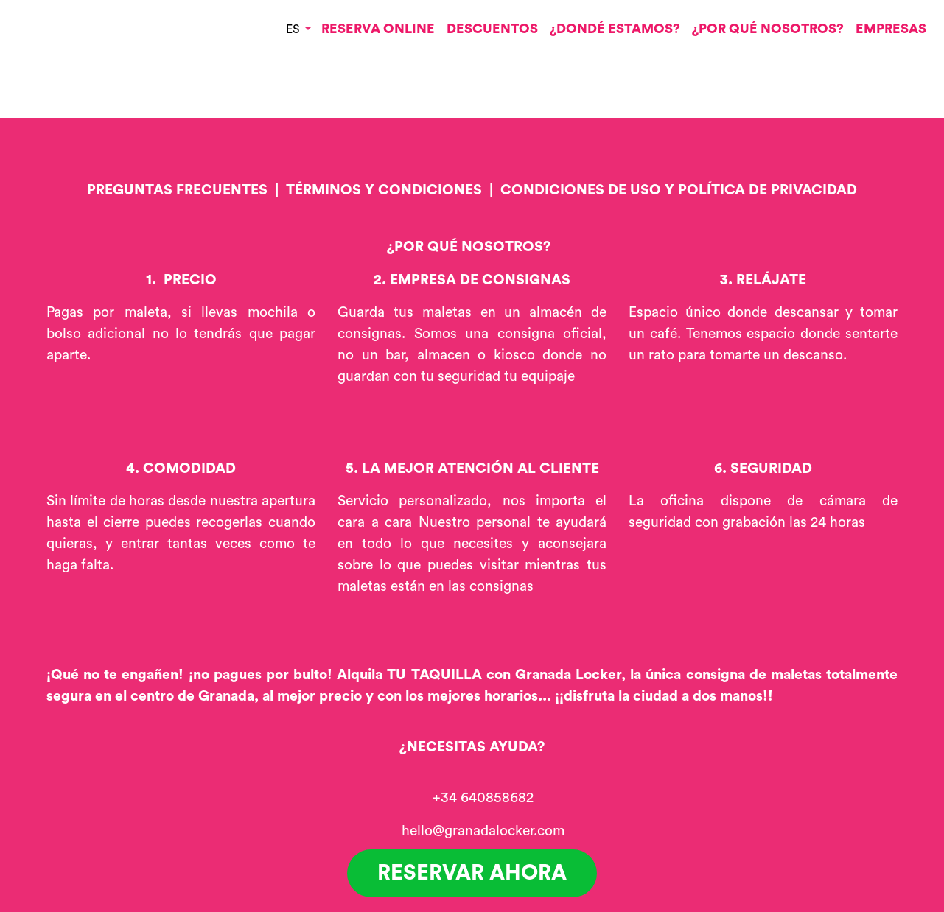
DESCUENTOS (492, 28)
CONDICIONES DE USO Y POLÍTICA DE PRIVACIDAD (678, 190)
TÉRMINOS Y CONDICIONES (384, 190)
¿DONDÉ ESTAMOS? (615, 28)
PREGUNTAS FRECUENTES (177, 190)
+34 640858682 (483, 797)
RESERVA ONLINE (378, 28)
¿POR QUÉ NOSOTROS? (768, 28)
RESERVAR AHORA (472, 873)
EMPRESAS (891, 28)
